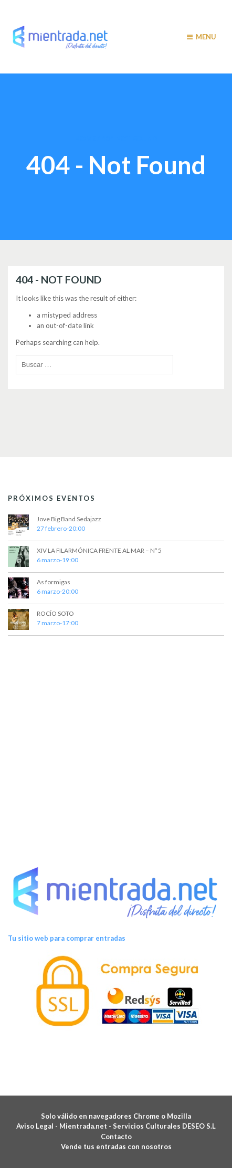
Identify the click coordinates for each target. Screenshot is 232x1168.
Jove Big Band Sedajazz (69, 519)
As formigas (53, 582)
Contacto (116, 1136)
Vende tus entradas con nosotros (116, 1146)
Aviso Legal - (37, 1126)
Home (85, 138)
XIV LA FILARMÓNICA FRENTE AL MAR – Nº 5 (99, 550)
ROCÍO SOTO (55, 613)
